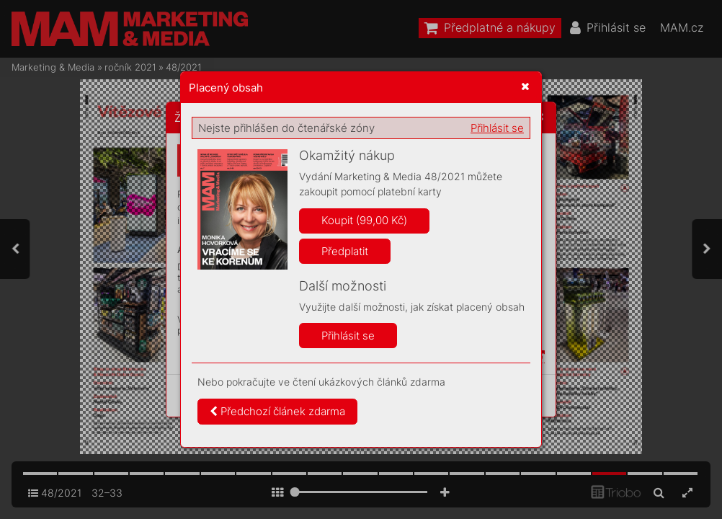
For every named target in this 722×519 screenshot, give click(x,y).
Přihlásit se (497, 128)
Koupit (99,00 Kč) (364, 220)
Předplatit (344, 251)
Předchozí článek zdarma (277, 411)
